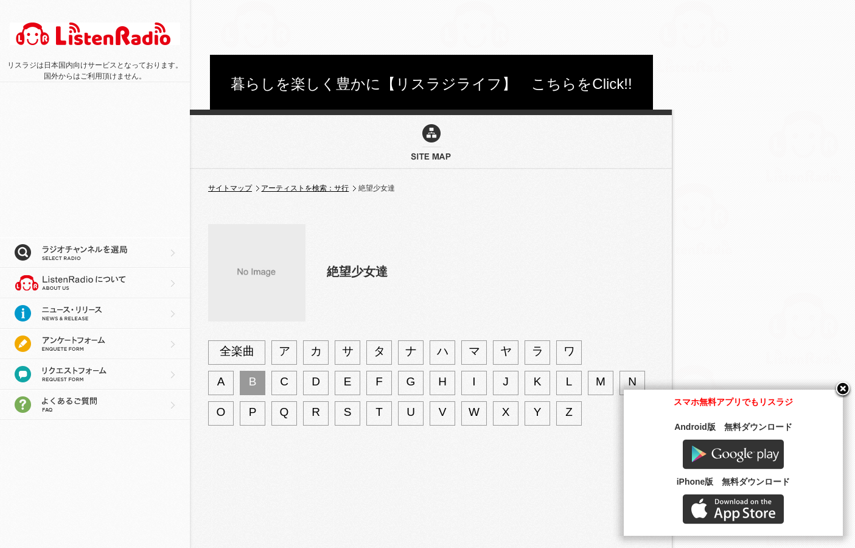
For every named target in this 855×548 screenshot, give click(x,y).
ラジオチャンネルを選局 (95, 252)
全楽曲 (237, 351)
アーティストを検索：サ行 (305, 188)
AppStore (733, 509)
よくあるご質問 (95, 405)
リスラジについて (95, 283)
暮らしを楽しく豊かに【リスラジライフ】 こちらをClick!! (431, 84)
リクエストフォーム (95, 374)
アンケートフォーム (95, 344)
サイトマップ (230, 188)
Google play (733, 454)
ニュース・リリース (95, 313)
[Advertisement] (431, 27)
